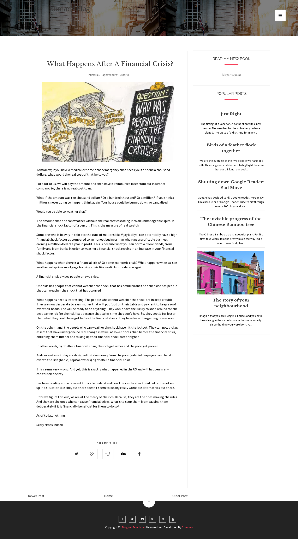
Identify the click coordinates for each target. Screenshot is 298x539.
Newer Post (36, 496)
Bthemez (187, 527)
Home (108, 496)
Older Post (180, 496)
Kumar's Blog (69, 8)
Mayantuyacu (231, 74)
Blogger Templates (134, 527)
